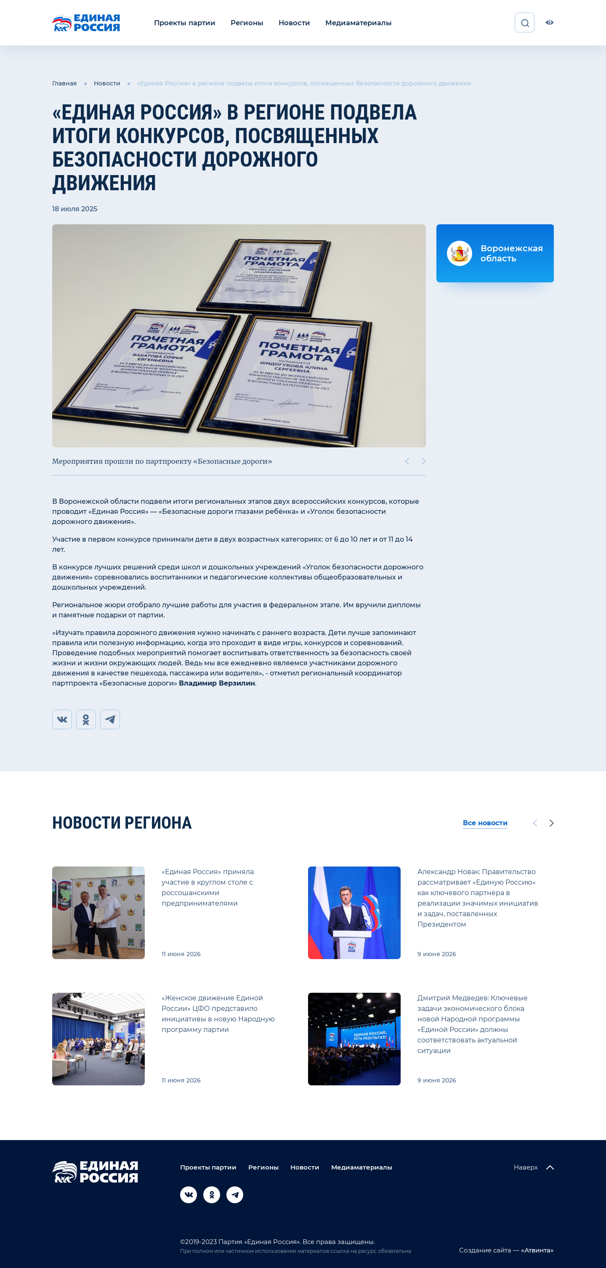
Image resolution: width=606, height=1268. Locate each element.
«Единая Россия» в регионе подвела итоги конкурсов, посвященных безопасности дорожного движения (304, 83)
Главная (64, 83)
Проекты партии (183, 23)
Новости (290, 23)
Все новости (485, 823)
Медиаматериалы (352, 23)
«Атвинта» (536, 1250)
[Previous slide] (407, 461)
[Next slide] (424, 461)
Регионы (244, 23)
